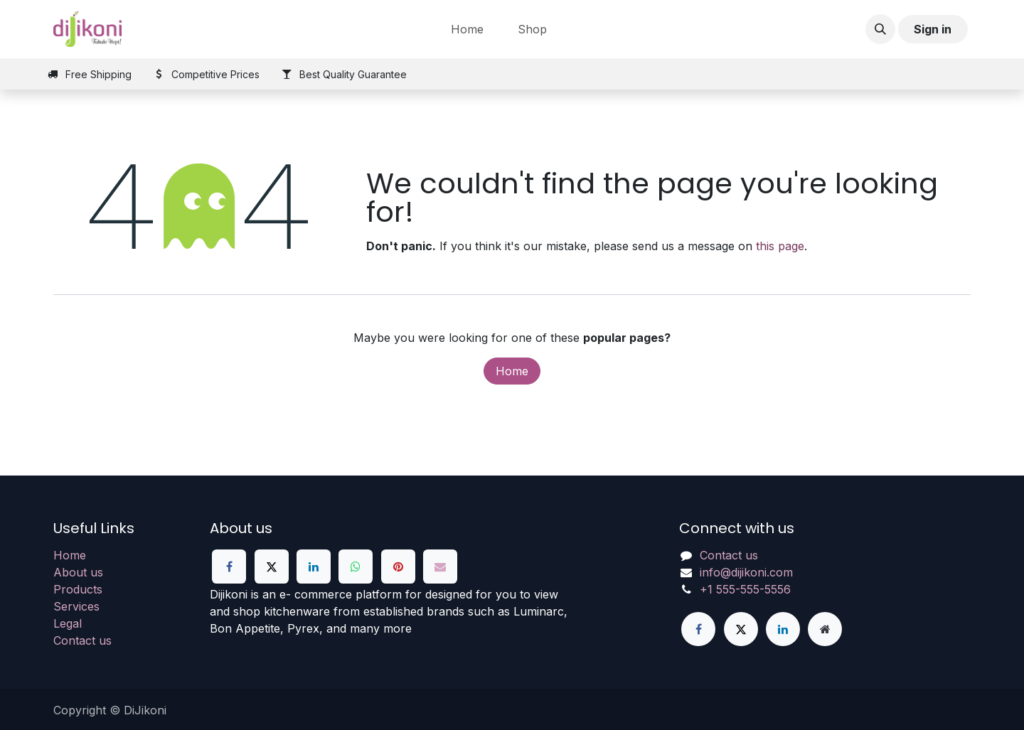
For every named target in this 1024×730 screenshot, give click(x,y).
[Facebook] (229, 566)
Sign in (932, 29)
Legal (67, 623)
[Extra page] (825, 629)
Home (512, 371)
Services (76, 606)
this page (780, 246)
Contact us (82, 640)
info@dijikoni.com (746, 572)
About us (78, 572)
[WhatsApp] (355, 566)
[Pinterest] (398, 566)
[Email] (440, 566)
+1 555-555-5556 (745, 589)
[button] (880, 29)
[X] (272, 566)
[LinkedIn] (314, 566)
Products (77, 589)
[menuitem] (467, 29)
